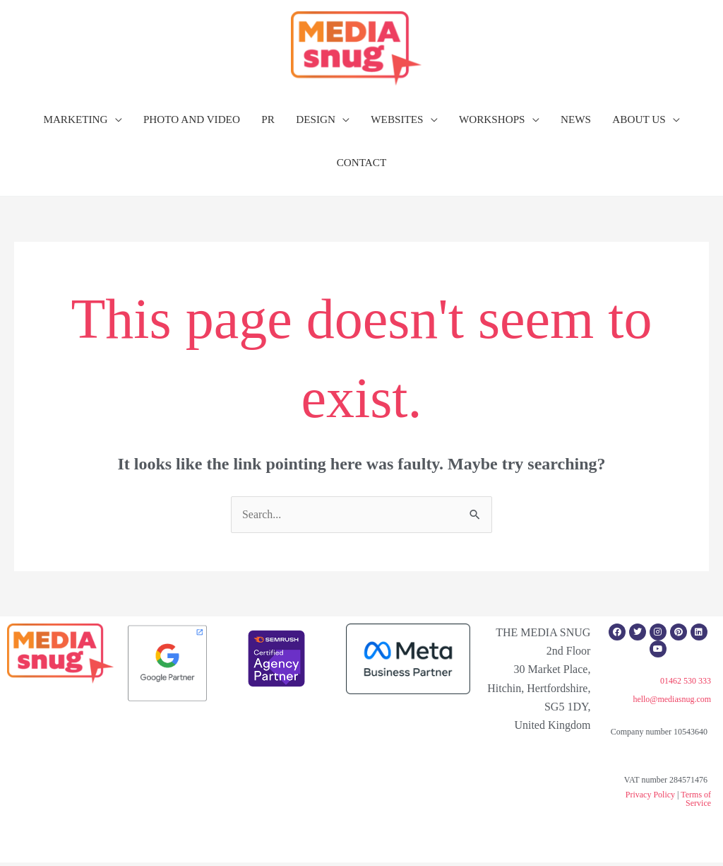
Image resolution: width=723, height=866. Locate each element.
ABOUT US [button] (638, 123)
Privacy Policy (650, 798)
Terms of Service (696, 802)
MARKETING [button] (75, 123)
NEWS (576, 123)
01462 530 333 (685, 684)
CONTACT (362, 166)
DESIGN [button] (315, 123)
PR (268, 123)
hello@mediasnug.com (672, 703)
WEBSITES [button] (397, 123)
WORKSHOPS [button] (492, 123)
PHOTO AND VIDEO (191, 123)
